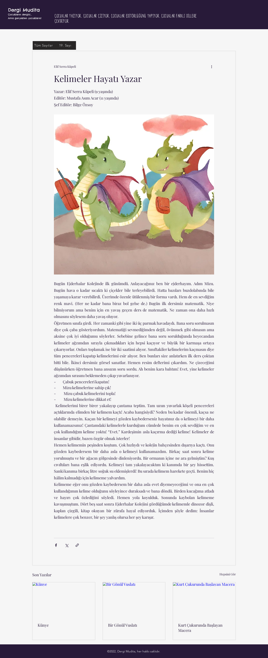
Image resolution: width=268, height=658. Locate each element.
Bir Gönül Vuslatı (122, 625)
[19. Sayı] (65, 45)
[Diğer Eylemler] (211, 66)
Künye (43, 625)
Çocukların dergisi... (20, 14)
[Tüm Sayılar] (43, 45)
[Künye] (63, 599)
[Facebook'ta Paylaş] (56, 545)
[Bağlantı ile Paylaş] (77, 545)
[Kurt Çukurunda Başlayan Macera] (204, 599)
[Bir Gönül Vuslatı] (134, 599)
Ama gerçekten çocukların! (24, 18)
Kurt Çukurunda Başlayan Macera (200, 628)
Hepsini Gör (228, 574)
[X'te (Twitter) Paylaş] (67, 545)
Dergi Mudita (24, 10)
